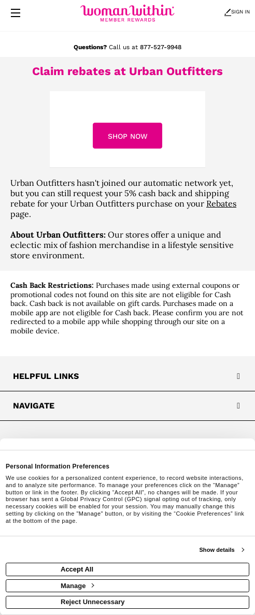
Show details (216, 550)
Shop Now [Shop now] (128, 136)
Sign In (237, 11)
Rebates (221, 203)
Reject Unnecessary (93, 602)
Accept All (77, 569)
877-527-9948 (160, 47)
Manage (77, 586)
